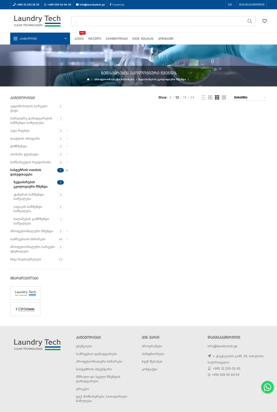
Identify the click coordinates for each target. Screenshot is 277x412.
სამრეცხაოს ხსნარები (28, 239)
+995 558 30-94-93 (59, 4)
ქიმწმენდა (18, 146)
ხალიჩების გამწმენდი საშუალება (31, 221)
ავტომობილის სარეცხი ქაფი (28, 108)
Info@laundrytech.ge (92, 4)
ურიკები (82, 389)
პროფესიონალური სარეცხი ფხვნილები (32, 249)
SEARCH (249, 21)
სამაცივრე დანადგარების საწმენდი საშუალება (31, 121)
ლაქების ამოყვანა (25, 138)
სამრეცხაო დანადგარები (96, 354)
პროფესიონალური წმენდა (31, 231)
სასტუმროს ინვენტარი (94, 369)
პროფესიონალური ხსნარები (114, 79)
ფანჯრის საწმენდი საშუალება (29, 197)
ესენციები (84, 346)
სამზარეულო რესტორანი (30, 162)
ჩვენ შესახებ (152, 361)
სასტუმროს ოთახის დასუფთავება (25, 172)
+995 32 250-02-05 (226, 368)
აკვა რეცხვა (20, 130)
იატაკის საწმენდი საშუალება (28, 209)
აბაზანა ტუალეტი (24, 154)
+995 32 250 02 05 (27, 4)
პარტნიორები (153, 354)
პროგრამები (152, 346)
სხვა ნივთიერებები (25, 259)
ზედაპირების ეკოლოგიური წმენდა (162, 79)
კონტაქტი (149, 369)
